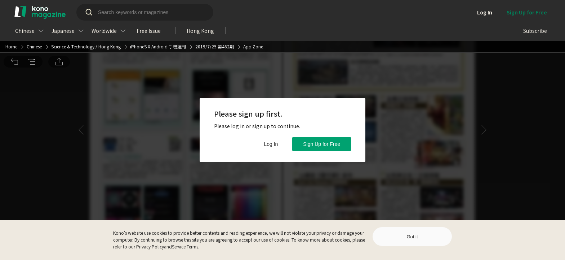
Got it (412, 236)
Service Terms (185, 246)
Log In (271, 144)
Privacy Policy (150, 246)
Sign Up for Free (321, 144)
